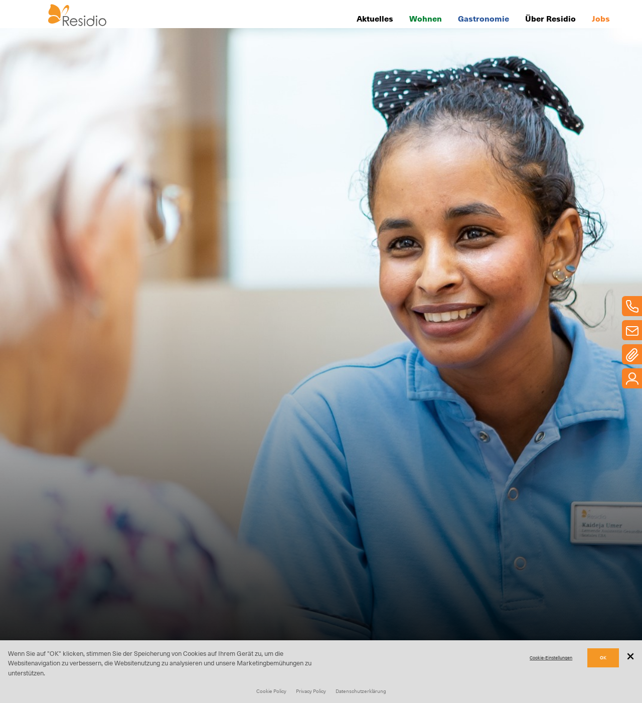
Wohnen (425, 18)
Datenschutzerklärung (361, 690)
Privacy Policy (311, 690)
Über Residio (550, 18)
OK (603, 657)
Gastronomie (483, 18)
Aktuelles (375, 18)
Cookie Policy (271, 690)
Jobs (601, 18)
